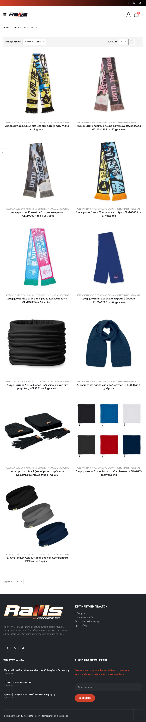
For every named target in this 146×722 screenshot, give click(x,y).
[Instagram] (134, 3)
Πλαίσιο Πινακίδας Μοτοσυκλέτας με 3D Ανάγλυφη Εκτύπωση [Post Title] (36, 670)
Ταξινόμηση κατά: (13, 42)
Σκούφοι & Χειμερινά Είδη (47, 123)
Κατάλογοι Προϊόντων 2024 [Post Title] (17, 682)
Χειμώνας (64, 123)
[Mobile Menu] (6, 15)
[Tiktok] (140, 3)
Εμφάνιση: (113, 42)
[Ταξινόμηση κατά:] (34, 42)
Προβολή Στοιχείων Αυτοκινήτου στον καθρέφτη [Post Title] (29, 694)
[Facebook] (129, 3)
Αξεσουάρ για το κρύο (15, 123)
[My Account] (128, 14)
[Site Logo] (18, 14)
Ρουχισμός (31, 123)
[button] (131, 42)
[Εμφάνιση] (123, 42)
